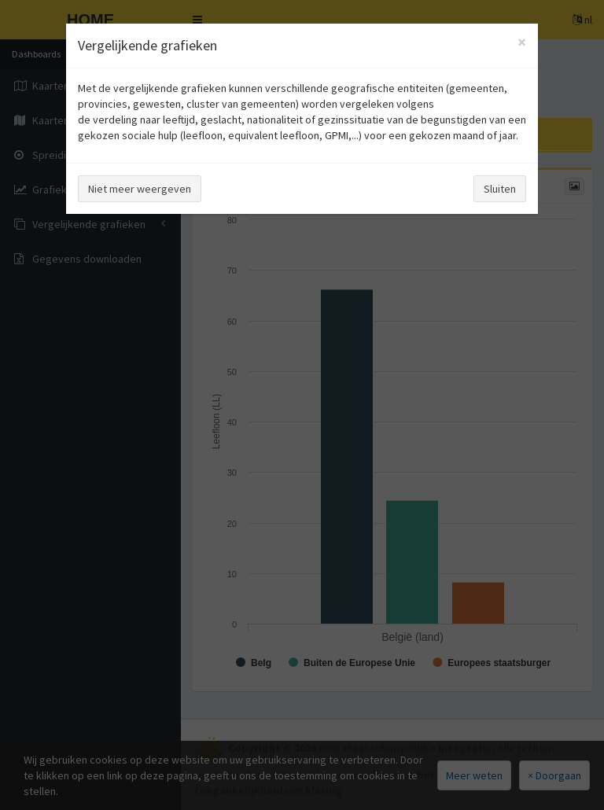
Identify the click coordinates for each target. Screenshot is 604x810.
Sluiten (500, 189)
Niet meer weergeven (139, 189)
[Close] (521, 42)
